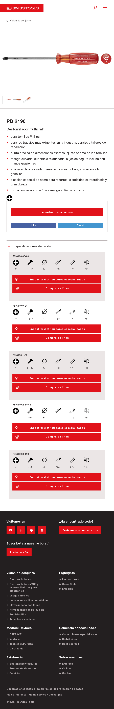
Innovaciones (70, 579)
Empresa (67, 663)
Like (33, 225)
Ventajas (15, 639)
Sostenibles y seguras (23, 663)
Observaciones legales (21, 688)
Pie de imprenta (16, 694)
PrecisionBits (18, 614)
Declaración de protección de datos (60, 688)
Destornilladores (20, 579)
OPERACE (15, 634)
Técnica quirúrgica (21, 643)
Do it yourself (70, 643)
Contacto (68, 673)
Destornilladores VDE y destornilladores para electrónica (24, 587)
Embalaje (68, 588)
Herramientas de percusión (27, 609)
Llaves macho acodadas (25, 605)
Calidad (67, 668)
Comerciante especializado (79, 634)
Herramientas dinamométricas (29, 600)
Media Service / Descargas (45, 694)
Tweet (80, 225)
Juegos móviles (19, 595)
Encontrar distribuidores (57, 212)
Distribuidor (17, 648)
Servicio (15, 673)
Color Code (69, 584)
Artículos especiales (22, 619)
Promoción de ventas (23, 668)
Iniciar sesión (19, 552)
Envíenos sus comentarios (80, 530)
